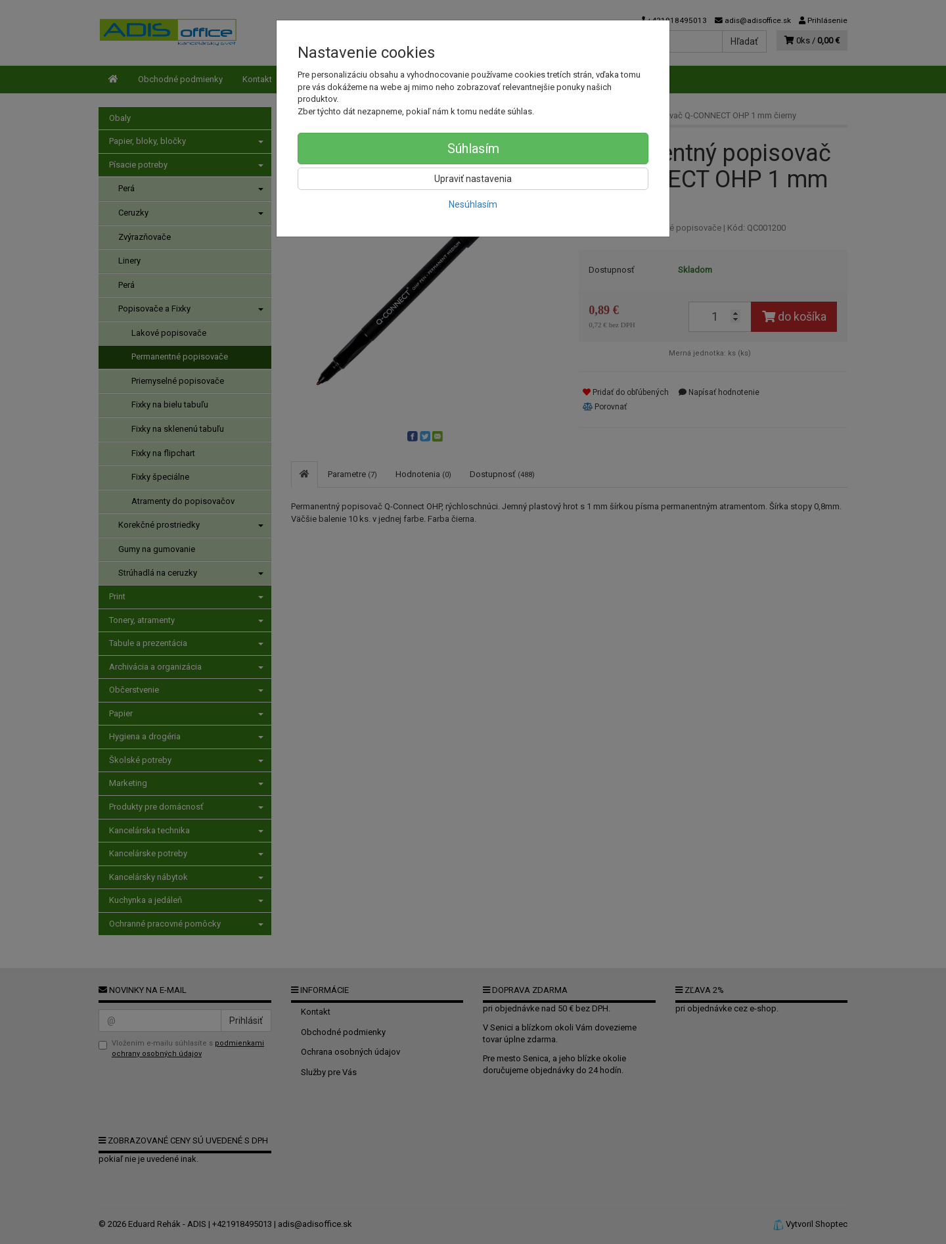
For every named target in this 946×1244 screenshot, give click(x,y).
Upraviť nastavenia (473, 178)
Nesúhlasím (473, 204)
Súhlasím (473, 148)
